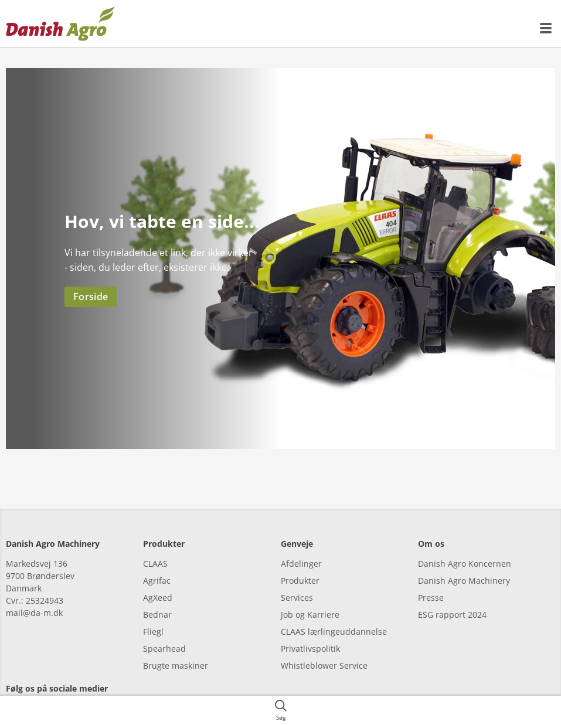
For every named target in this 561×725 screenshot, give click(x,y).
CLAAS (155, 543)
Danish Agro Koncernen (464, 543)
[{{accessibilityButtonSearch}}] (280, 710)
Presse (431, 577)
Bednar (157, 594)
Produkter (300, 560)
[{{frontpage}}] (60, 23)
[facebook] (16, 693)
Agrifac (157, 560)
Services (297, 577)
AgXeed (157, 577)
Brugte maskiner (175, 645)
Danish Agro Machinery (464, 560)
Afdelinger (301, 543)
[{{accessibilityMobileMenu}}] (546, 28)
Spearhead (164, 628)
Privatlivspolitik (310, 628)
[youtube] (80, 693)
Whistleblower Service (324, 645)
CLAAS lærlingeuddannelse (334, 611)
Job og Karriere (310, 594)
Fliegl (153, 611)
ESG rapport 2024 (452, 594)
